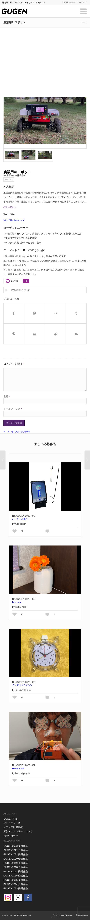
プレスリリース (11, 823)
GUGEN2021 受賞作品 (15, 854)
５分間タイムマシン (22, 685)
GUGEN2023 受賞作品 (15, 846)
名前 (6, 396)
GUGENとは (10, 818)
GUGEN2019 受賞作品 (15, 863)
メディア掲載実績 (13, 827)
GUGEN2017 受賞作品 (15, 871)
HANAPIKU (18, 768)
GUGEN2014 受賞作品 (15, 884)
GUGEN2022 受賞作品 (15, 850)
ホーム (84, 22)
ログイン (83, 2)
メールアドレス (12, 408)
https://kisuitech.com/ (13, 220)
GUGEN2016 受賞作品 (15, 875)
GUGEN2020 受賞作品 (15, 858)
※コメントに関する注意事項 (16, 431)
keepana (16, 602)
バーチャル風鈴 (20, 519)
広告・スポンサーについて (17, 831)
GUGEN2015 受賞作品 (15, 880)
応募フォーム (70, 2)
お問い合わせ (10, 835)
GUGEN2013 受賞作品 (15, 888)
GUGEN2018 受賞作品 (15, 867)
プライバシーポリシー (61, 915)
